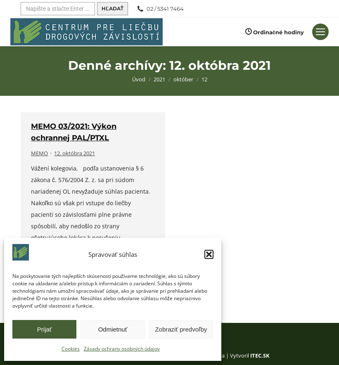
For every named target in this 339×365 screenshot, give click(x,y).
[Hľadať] (58, 8)
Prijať (44, 329)
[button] (209, 254)
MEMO (39, 153)
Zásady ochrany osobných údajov (122, 348)
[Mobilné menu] (320, 32)
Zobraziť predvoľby (181, 329)
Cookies (71, 348)
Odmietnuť (113, 329)
